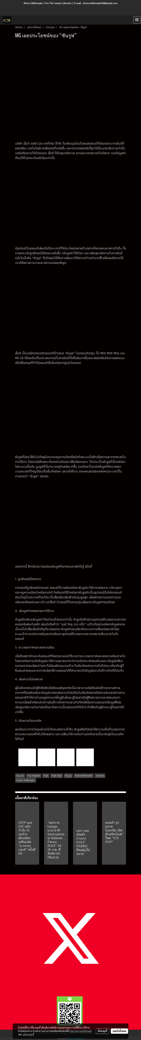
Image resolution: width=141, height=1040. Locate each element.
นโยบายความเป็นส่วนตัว (81, 1031)
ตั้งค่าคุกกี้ (102, 1031)
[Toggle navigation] (136, 19)
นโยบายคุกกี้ (28, 1034)
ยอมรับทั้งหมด (119, 1031)
